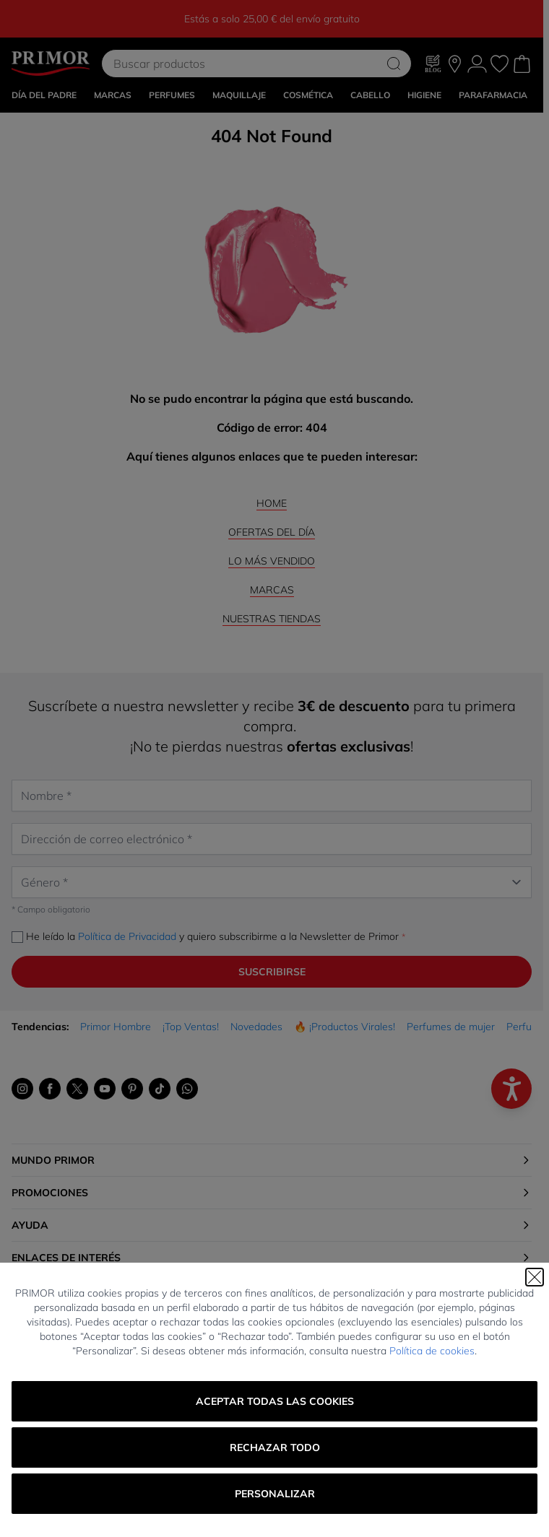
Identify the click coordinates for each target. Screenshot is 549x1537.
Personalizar (275, 1493)
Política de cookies (432, 1350)
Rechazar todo (275, 1447)
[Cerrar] (534, 1277)
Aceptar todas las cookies (275, 1401)
